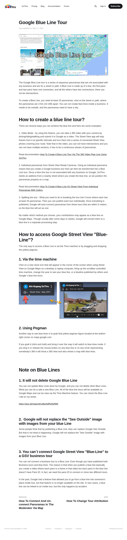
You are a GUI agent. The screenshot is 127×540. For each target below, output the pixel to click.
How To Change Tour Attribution (86, 499)
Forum (66, 6)
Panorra (48, 529)
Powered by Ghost (116, 529)
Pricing (34, 6)
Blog (42, 6)
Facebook (58, 529)
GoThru (25, 6)
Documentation (54, 6)
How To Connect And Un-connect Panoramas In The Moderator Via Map (40, 503)
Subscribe (115, 6)
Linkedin (78, 529)
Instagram (68, 529)
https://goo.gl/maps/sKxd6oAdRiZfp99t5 (38, 404)
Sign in (103, 6)
